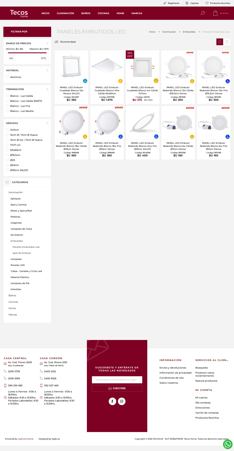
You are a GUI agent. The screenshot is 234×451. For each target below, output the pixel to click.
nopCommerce (25, 439)
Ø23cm (14, 165)
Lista (227, 41)
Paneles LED (18, 265)
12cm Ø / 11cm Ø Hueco (24, 134)
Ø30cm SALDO (19, 170)
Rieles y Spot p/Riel (21, 210)
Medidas (12, 123)
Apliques (16, 198)
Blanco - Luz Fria (20, 106)
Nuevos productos (206, 380)
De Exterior (17, 234)
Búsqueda (201, 367)
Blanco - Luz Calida (21, 95)
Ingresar (194, 3)
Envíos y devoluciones (173, 367)
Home (12, 308)
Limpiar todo (41, 31)
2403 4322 (50, 371)
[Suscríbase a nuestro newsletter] (117, 379)
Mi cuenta (201, 397)
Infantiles (16, 289)
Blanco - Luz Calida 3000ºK (26, 100)
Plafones (15, 216)
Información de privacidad (176, 372)
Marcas (13, 314)
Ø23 (12, 160)
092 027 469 (51, 385)
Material (12, 70)
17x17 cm (15, 144)
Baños (12, 295)
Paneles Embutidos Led (26, 247)
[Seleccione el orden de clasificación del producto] (69, 41)
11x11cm (14, 129)
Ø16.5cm (15, 155)
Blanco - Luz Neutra (22, 111)
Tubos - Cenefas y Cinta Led (26, 271)
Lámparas (16, 259)
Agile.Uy (56, 439)
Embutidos (17, 241)
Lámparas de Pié (20, 283)
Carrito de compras (207, 412)
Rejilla (219, 41)
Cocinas (13, 301)
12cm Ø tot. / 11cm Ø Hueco (26, 139)
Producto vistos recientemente (204, 374)
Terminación (15, 89)
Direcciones (202, 407)
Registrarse (173, 3)
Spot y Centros (19, 204)
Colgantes (16, 222)
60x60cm (15, 150)
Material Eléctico (20, 277)
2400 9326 (50, 378)
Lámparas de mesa (21, 228)
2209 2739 (14, 371)
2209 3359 (14, 378)
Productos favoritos (207, 417)
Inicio (152, 31)
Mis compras (203, 402)
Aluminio (15, 77)
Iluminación (16, 192)
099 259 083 (15, 385)
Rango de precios (18, 43)
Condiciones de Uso (172, 377)
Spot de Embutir (22, 253)
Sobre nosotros (169, 382)
